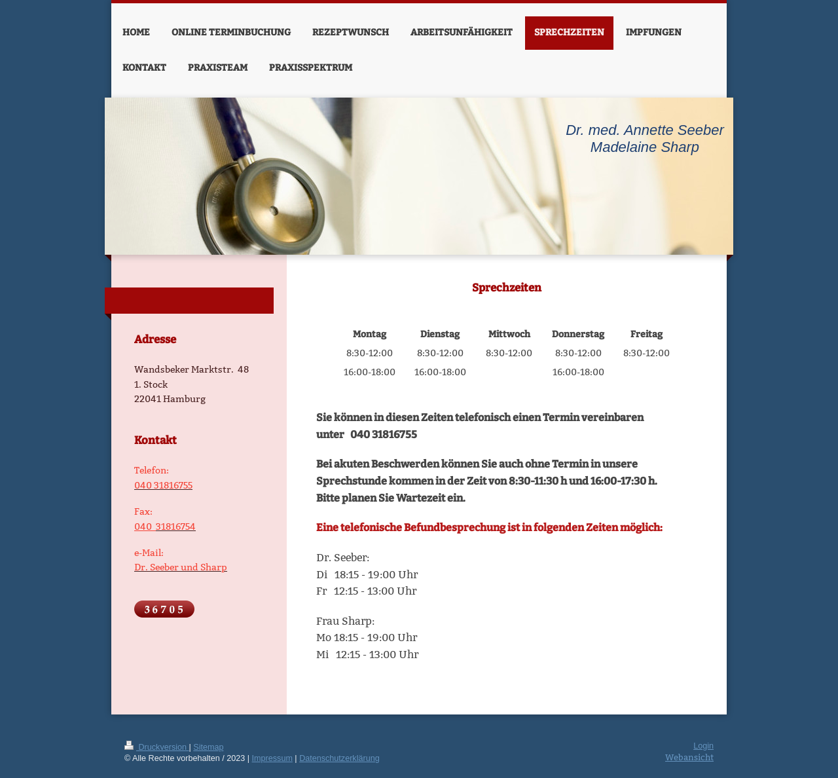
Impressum (272, 758)
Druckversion (156, 747)
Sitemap (208, 747)
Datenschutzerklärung (339, 758)
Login (703, 745)
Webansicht (689, 757)
